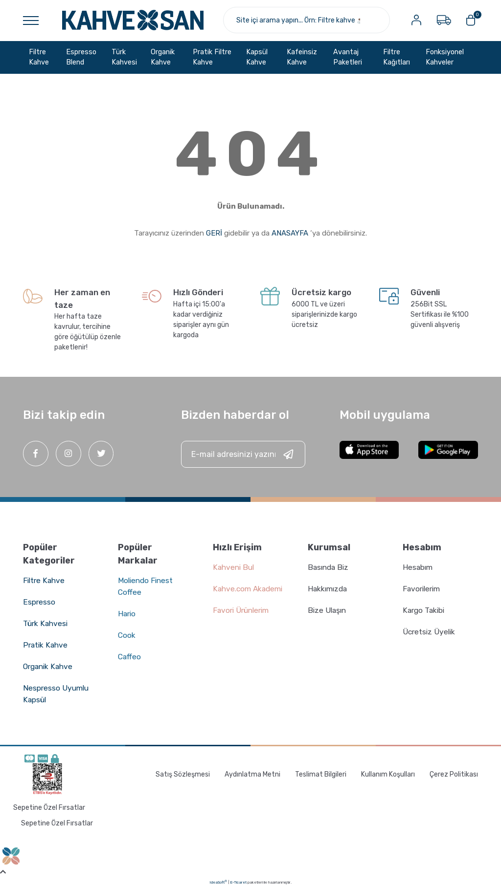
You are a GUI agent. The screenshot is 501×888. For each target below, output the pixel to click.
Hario (127, 613)
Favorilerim (423, 588)
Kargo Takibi (425, 610)
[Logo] (133, 20)
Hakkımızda (329, 588)
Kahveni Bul (234, 567)
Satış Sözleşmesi (183, 774)
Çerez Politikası (454, 774)
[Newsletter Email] (243, 454)
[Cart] (470, 20)
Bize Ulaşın (328, 610)
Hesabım (418, 567)
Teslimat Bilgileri (320, 774)
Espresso (39, 601)
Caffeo (130, 656)
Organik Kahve (49, 666)
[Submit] (288, 454)
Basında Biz (329, 567)
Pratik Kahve (46, 645)
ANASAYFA (290, 232)
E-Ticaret (238, 882)
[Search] (306, 20)
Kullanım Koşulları (388, 774)
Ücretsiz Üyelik (430, 631)
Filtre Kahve (45, 580)
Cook (127, 635)
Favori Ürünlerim (243, 610)
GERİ (214, 232)
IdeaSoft (218, 881)
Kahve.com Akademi (250, 588)
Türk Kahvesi (46, 623)
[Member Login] (416, 20)
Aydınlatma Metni (252, 774)
